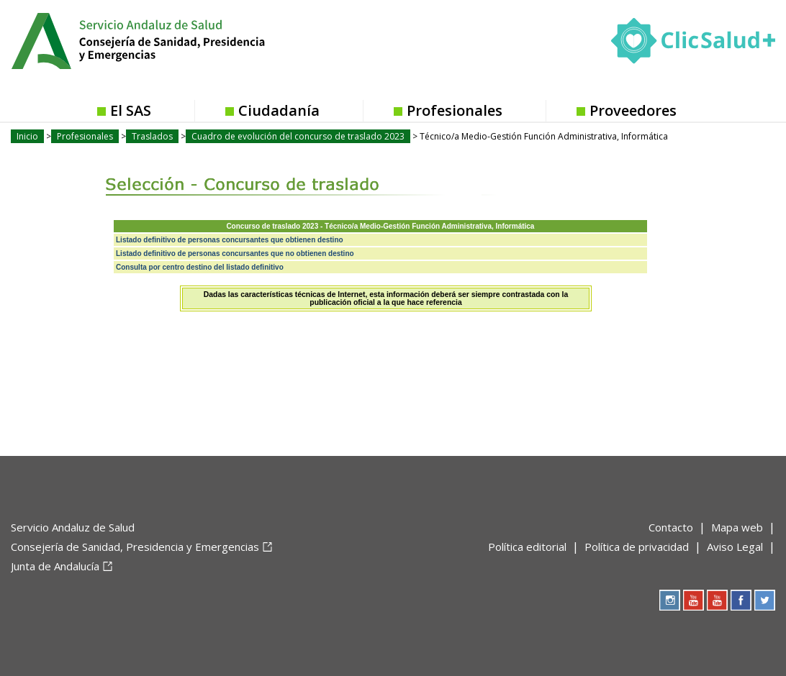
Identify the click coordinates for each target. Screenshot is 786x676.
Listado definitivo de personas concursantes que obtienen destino (229, 240)
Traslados (152, 136)
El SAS (130, 110)
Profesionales (454, 110)
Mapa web (737, 527)
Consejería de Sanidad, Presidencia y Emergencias (135, 546)
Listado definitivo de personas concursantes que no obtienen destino (235, 253)
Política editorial (527, 546)
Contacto (671, 527)
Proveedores (633, 110)
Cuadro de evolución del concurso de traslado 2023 (298, 136)
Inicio (27, 136)
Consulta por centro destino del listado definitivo (200, 267)
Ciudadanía (279, 110)
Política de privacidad (636, 546)
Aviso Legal (735, 546)
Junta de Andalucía (55, 566)
